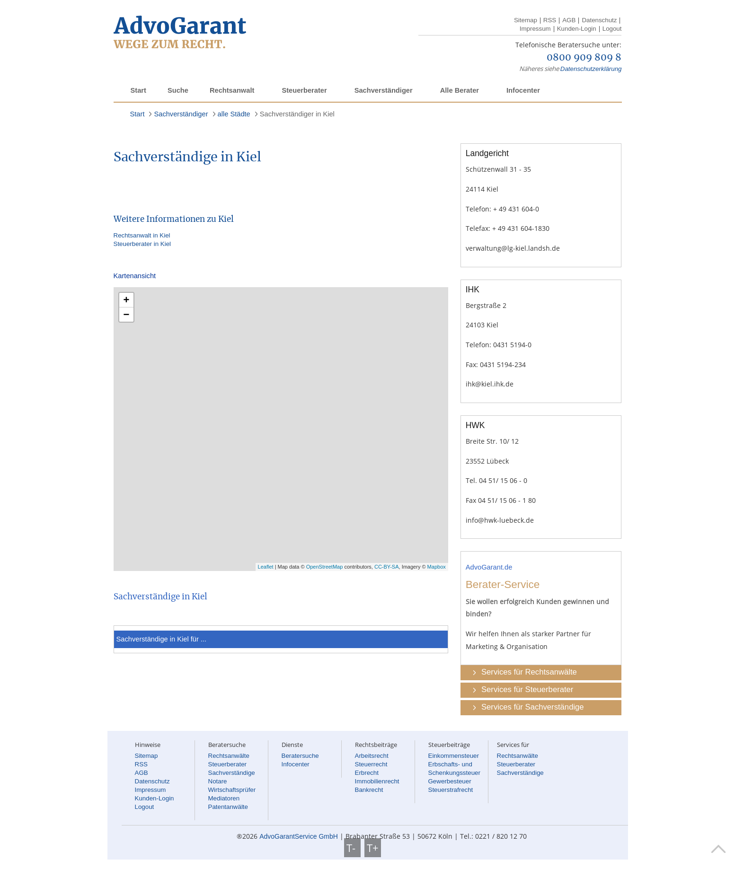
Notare (217, 781)
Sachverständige (231, 772)
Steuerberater (304, 90)
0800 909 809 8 (584, 57)
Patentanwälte (228, 806)
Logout (612, 28)
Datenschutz (599, 20)
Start (138, 90)
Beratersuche (300, 755)
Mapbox (436, 567)
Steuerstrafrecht (450, 789)
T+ (373, 848)
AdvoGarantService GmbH (298, 836)
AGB (569, 20)
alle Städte (234, 114)
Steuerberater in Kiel (142, 243)
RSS (549, 20)
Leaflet (266, 567)
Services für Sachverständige (532, 706)
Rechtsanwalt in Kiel (142, 235)
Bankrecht (369, 789)
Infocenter (523, 90)
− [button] (127, 314)
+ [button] (127, 300)
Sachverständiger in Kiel (297, 114)
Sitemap (525, 20)
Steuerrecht (371, 764)
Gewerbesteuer (449, 781)
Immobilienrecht (377, 781)
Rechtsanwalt (232, 90)
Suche (178, 90)
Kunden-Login (576, 28)
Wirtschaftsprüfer (232, 789)
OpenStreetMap (324, 567)
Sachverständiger (383, 90)
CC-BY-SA (386, 567)
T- (352, 848)
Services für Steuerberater (527, 689)
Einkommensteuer (453, 755)
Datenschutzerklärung (591, 68)
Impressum (535, 28)
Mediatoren (224, 798)
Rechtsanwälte (228, 755)
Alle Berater (459, 90)
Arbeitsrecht (372, 755)
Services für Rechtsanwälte (529, 671)
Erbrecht (367, 772)
